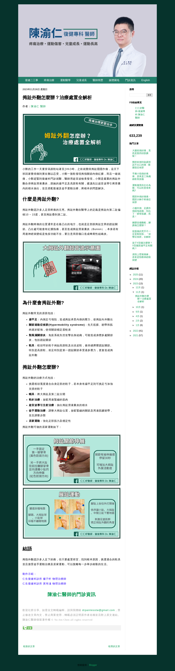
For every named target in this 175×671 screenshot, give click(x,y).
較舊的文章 (114, 646)
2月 (138, 320)
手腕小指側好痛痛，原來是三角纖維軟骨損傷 (141, 176)
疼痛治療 (49, 80)
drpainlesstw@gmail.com (98, 610)
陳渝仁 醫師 (38, 106)
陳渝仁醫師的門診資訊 (72, 594)
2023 (136, 283)
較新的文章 (29, 646)
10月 (138, 307)
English (145, 80)
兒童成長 (81, 80)
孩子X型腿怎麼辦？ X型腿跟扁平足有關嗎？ (142, 246)
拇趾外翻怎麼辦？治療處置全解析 (143, 299)
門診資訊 (130, 80)
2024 (136, 279)
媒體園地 (114, 80)
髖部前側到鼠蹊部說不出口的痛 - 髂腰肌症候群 (141, 165)
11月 (138, 292)
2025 (136, 274)
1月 (138, 325)
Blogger (93, 665)
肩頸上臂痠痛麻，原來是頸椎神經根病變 (141, 257)
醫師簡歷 (98, 80)
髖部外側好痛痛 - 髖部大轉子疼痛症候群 (141, 199)
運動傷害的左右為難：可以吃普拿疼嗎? (141, 188)
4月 (138, 316)
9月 (138, 312)
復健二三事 (31, 80)
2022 (136, 331)
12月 (138, 287)
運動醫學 (65, 80)
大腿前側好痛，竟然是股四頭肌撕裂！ (141, 153)
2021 (136, 335)
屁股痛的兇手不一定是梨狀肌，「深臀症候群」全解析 (141, 234)
